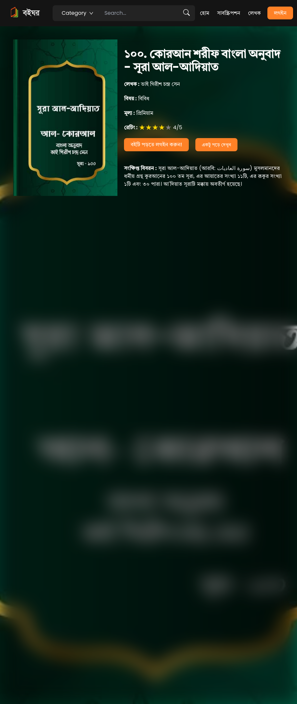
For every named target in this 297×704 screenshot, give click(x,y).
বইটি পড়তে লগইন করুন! (156, 144)
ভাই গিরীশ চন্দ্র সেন (152, 84)
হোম (204, 13)
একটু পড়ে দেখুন (216, 144)
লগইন (280, 13)
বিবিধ (136, 98)
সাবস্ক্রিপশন (228, 13)
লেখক (254, 13)
